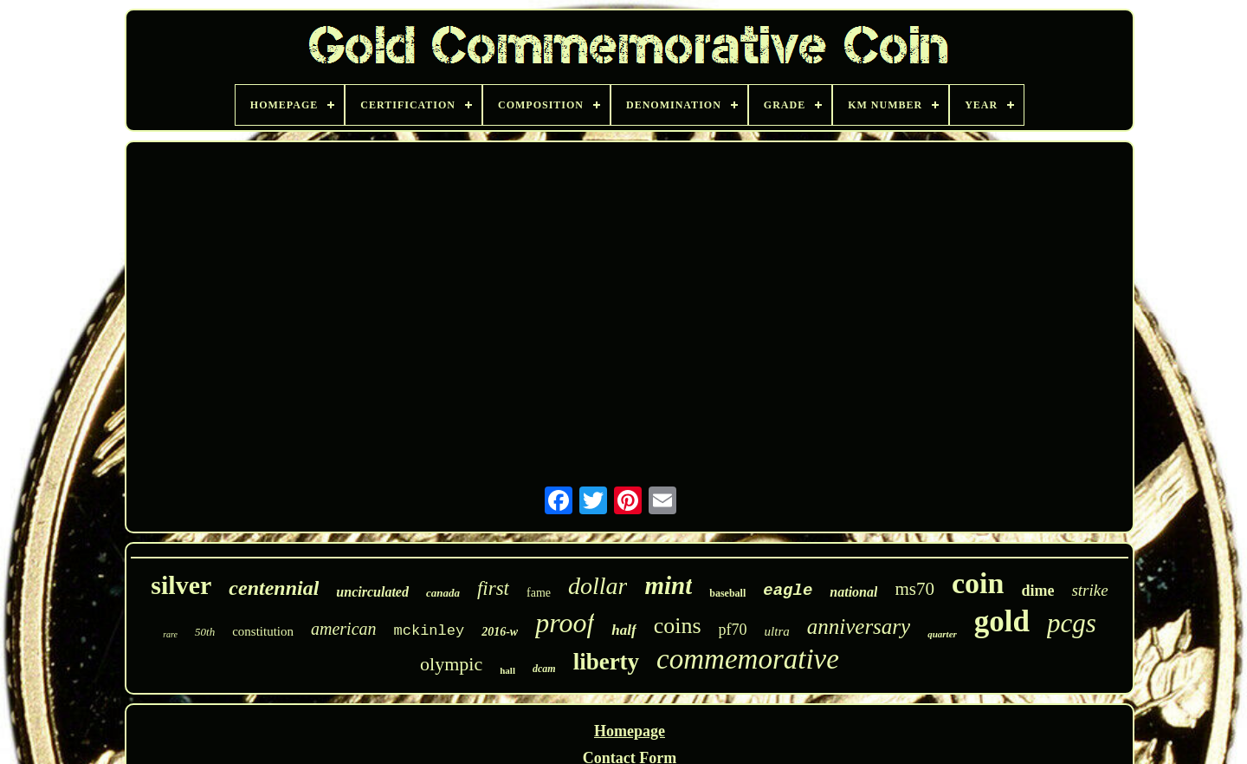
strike (1089, 590)
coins (677, 625)
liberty (606, 662)
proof (564, 622)
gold (1002, 621)
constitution (263, 631)
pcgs (1071, 623)
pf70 (733, 629)
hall (507, 670)
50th (205, 631)
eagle (787, 590)
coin (978, 583)
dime (1037, 590)
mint (668, 585)
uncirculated (372, 591)
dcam (544, 669)
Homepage (629, 731)
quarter (942, 634)
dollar (597, 585)
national (853, 591)
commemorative (747, 659)
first (493, 588)
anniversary (858, 626)
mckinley (429, 631)
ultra (777, 631)
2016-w (499, 631)
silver (181, 585)
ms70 (914, 588)
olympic (451, 664)
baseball (727, 593)
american (344, 628)
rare (170, 634)
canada (443, 592)
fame (539, 592)
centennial (274, 588)
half (623, 630)
